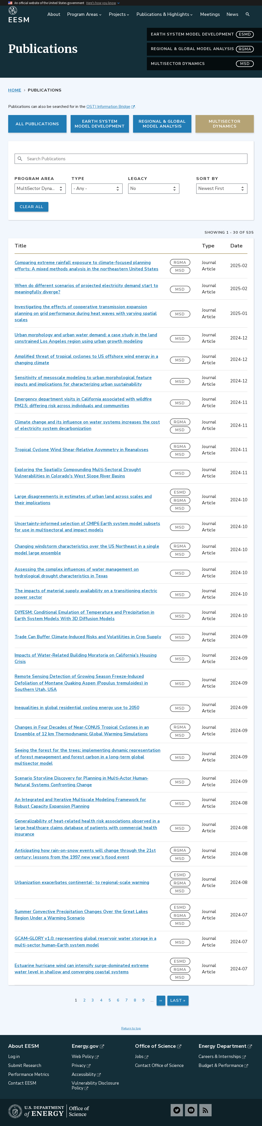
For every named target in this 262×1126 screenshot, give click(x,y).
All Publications (37, 124)
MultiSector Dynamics (202, 64)
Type (77, 178)
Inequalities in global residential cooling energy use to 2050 (77, 708)
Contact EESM (22, 1083)
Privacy (79, 1065)
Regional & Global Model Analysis (202, 49)
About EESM (23, 1046)
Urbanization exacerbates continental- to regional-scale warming (82, 882)
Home (14, 90)
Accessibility (84, 1074)
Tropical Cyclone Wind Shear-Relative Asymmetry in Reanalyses (81, 450)
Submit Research (24, 1065)
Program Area (34, 178)
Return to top (131, 1028)
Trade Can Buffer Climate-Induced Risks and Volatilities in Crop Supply (88, 637)
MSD (180, 270)
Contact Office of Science (159, 1065)
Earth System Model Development (202, 34)
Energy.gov (85, 1046)
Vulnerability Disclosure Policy (95, 1085)
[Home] (25, 15)
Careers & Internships (220, 1057)
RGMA (180, 262)
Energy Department (222, 1046)
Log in (14, 1057)
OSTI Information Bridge (108, 106)
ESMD (180, 492)
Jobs (139, 1057)
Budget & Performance (221, 1065)
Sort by (207, 178)
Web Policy (83, 1057)
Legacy (137, 178)
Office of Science (155, 1046)
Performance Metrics (28, 1074)
